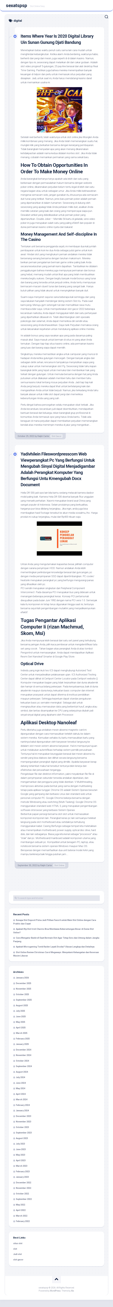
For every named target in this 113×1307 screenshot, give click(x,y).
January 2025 (22, 1051)
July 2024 (20, 1084)
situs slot (17, 1250)
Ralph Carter (43, 443)
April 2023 (21, 1167)
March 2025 (21, 1040)
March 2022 (21, 1223)
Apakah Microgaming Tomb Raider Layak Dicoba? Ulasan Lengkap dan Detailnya (55, 954)
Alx (72, 1298)
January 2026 (22, 985)
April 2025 (21, 1035)
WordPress (55, 1298)
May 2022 (20, 1212)
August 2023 (22, 1145)
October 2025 (22, 1001)
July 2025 (20, 1018)
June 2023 (21, 1156)
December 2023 (23, 1123)
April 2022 (21, 1217)
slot (15, 1256)
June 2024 (21, 1090)
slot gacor (18, 1267)
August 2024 (22, 1079)
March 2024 (21, 1107)
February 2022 (23, 1228)
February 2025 (23, 1046)
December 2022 (23, 1190)
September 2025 (24, 1007)
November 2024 (23, 1062)
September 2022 (24, 1206)
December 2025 (23, 990)
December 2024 (23, 1057)
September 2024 (24, 1073)
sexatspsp (16, 6)
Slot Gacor (56, 443)
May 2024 (20, 1095)
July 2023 (20, 1151)
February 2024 (23, 1112)
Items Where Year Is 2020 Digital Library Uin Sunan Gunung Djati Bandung (53, 43)
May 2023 (20, 1162)
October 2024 (22, 1068)
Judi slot (17, 1261)
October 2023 (22, 1134)
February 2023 (23, 1179)
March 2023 (21, 1173)
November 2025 (23, 996)
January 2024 (22, 1118)
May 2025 (20, 1029)
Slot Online (59, 872)
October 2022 (22, 1201)
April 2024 (21, 1101)
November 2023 (23, 1129)
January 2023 (22, 1184)
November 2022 (23, 1195)
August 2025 (22, 1013)
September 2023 (24, 1140)
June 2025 (21, 1024)
